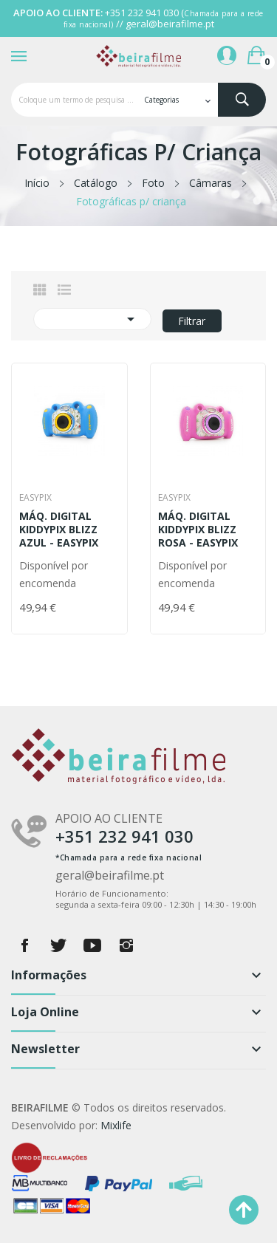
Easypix (35, 497)
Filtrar (191, 321)
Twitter (58, 945)
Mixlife (115, 1125)
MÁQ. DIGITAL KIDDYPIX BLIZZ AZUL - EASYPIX (58, 529)
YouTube (92, 945)
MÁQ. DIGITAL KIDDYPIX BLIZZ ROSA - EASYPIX (198, 529)
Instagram (126, 945)
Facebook (24, 945)
